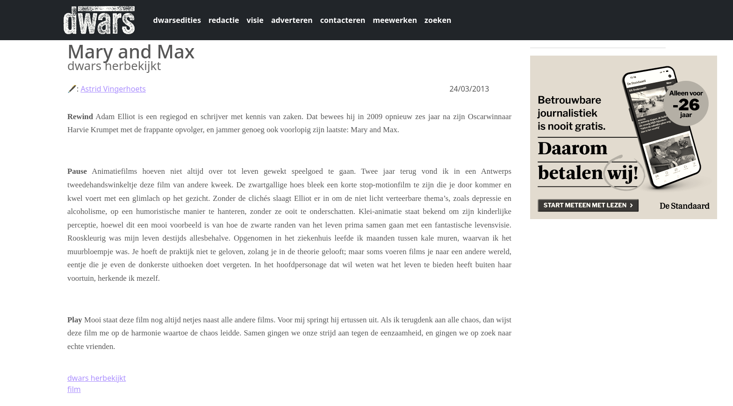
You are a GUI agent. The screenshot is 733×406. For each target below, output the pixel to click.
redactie (223, 20)
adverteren (292, 20)
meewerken (395, 20)
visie (255, 20)
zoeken (437, 20)
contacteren (343, 20)
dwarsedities (177, 20)
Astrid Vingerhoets (113, 89)
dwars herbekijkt (96, 378)
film (74, 389)
